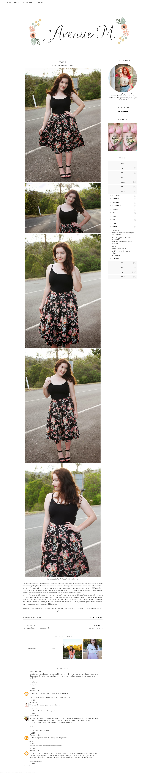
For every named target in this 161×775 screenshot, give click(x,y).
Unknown (33, 691)
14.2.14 (32, 733)
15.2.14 (32, 764)
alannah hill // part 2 (119, 249)
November (116, 199)
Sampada (33, 715)
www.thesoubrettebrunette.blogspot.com (44, 711)
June (114, 216)
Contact (39, 3)
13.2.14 (32, 714)
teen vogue (37, 617)
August (115, 209)
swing (114, 246)
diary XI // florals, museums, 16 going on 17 (122, 238)
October (115, 202)
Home (8, 3)
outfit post (28, 617)
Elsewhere (27, 3)
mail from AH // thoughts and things (122, 252)
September (116, 206)
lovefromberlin (39, 761)
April (114, 223)
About (17, 3)
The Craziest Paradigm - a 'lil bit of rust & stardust (52, 697)
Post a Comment (30, 766)
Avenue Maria (9, 772)
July (113, 212)
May (113, 219)
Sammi (32, 702)
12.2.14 (32, 689)
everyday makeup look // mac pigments (122, 242)
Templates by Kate (29, 772)
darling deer (116, 256)
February (116, 230)
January (115, 259)
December (116, 195)
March (114, 226)
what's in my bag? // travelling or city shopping (123, 234)
